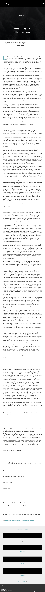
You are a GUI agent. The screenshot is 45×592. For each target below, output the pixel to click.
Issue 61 (28, 32)
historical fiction (16, 520)
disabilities (8, 520)
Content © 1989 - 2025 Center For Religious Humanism (37, 586)
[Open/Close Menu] (43, 3)
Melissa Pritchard (19, 32)
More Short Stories (22, 581)
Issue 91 (22, 543)
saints (32, 520)
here (7, 509)
